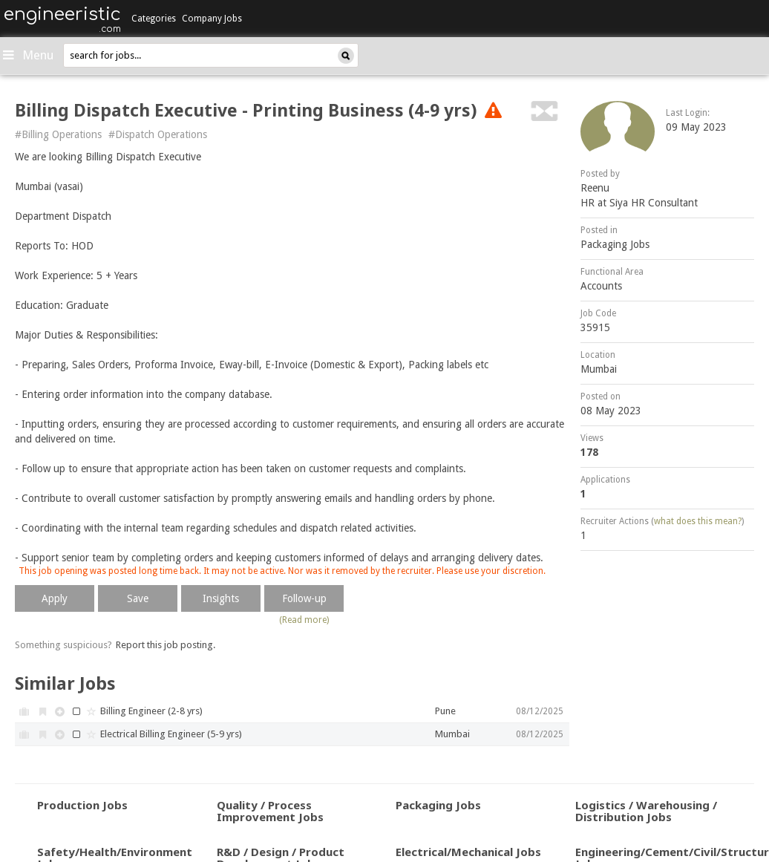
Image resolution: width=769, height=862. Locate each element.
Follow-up (304, 598)
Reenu (594, 188)
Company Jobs (212, 18)
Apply (55, 598)
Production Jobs (82, 804)
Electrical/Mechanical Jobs (468, 851)
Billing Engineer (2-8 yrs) (151, 710)
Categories (153, 18)
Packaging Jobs (614, 244)
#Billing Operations (58, 134)
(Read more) (304, 620)
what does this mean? (698, 521)
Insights (221, 598)
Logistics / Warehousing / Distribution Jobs (646, 811)
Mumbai (598, 369)
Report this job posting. (165, 644)
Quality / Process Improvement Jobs (270, 811)
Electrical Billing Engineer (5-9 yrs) (171, 733)
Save (137, 598)
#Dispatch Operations (157, 134)
